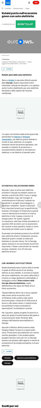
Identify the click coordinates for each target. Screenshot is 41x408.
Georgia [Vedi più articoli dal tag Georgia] (7, 363)
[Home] (2, 8)
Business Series (18, 8)
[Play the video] (20, 41)
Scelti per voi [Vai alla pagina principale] (10, 406)
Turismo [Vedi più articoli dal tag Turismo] (7, 358)
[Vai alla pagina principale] (7, 2)
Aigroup (17, 137)
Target (27, 8)
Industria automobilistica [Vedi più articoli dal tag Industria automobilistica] (26, 358)
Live (36, 2)
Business (8, 8)
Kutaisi (11, 80)
